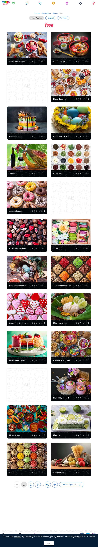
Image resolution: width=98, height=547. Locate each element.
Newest (51, 18)
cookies (17, 536)
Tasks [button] (54, 3)
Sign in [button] (94, 3)
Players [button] (40, 3)
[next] (55, 485)
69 (47, 484)
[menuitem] (14, 3)
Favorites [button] (14, 3)
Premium (63, 18)
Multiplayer (27, 3)
